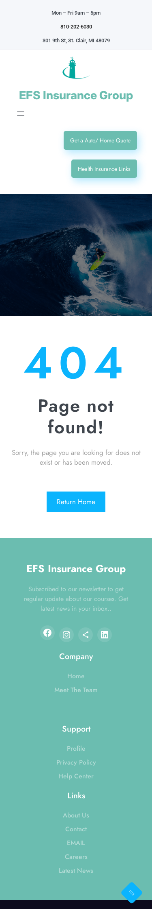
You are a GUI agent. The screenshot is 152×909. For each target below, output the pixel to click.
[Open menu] (20, 113)
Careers (76, 856)
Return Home (76, 502)
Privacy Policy (76, 762)
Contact (76, 829)
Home (76, 676)
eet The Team (79, 690)
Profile (76, 748)
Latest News (76, 870)
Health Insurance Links (104, 169)
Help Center (76, 776)
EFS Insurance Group (76, 95)
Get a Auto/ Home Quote (100, 140)
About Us (76, 815)
